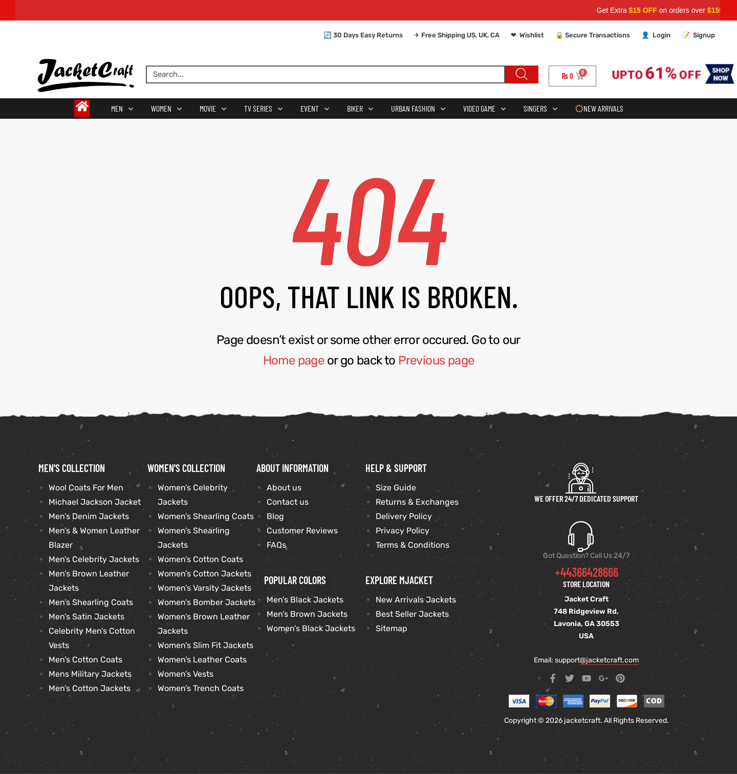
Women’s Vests (185, 674)
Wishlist (531, 35)
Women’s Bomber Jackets (206, 602)
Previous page (436, 360)
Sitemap (391, 628)
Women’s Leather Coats (202, 659)
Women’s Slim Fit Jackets (205, 645)
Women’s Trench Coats (201, 688)
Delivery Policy (404, 516)
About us (284, 487)
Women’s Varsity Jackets (204, 588)
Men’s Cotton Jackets (90, 688)
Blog (275, 516)
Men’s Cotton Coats (85, 659)
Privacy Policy (402, 530)
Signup (704, 35)
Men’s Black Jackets (305, 600)
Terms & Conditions (412, 545)
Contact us (288, 502)
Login (661, 35)
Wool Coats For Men (86, 487)
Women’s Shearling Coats (206, 516)
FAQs (276, 545)
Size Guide (396, 487)
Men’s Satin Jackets (86, 616)
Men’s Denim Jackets (89, 516)
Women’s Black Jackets (311, 628)
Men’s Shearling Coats (91, 602)
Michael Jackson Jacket (95, 502)
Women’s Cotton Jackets (204, 573)
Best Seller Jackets (412, 614)
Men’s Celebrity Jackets (94, 559)
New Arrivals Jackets (416, 600)
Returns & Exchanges (417, 502)
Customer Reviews (302, 530)
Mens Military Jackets (90, 674)
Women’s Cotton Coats (200, 559)
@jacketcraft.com (609, 660)
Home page (293, 360)
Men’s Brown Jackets (307, 614)
